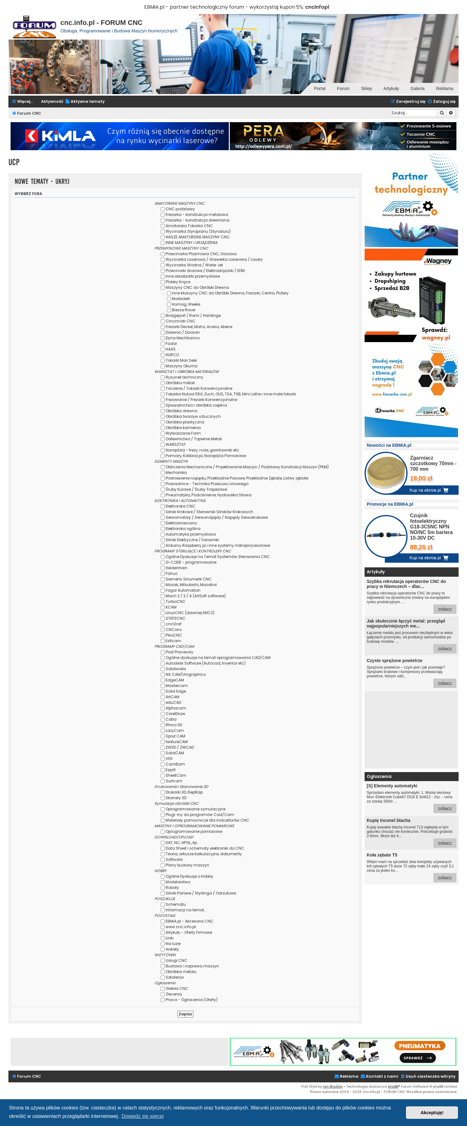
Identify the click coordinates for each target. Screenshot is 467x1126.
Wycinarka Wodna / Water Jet (194, 265)
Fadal (171, 343)
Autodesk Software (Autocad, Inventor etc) (206, 663)
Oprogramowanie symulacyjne (195, 809)
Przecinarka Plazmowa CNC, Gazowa (201, 253)
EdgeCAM (175, 680)
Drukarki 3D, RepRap (184, 792)
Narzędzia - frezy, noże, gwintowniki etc (202, 450)
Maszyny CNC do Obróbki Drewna (197, 287)
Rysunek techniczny (184, 377)
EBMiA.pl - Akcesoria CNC (190, 921)
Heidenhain (176, 567)
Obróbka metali (180, 382)
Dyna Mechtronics (183, 338)
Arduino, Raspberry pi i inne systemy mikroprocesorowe (218, 545)
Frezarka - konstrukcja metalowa (197, 214)
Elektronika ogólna (183, 528)
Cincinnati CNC (181, 321)
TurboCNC (176, 601)
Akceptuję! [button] (432, 1112)
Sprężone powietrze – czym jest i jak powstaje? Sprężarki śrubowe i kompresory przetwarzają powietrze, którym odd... (411, 673)
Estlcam (173, 640)
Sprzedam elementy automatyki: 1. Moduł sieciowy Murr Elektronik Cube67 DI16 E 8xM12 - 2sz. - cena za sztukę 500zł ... (411, 798)
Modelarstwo (178, 882)
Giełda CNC (177, 988)
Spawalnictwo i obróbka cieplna (196, 405)
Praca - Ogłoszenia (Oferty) (192, 999)
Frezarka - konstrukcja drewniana (197, 220)
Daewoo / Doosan (183, 332)
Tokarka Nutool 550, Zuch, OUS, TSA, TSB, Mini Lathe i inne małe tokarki (231, 394)
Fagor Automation (183, 590)
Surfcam (174, 781)
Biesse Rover (184, 310)
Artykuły (391, 88)
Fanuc (172, 573)
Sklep (366, 88)
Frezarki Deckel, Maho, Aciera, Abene (199, 326)
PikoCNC (174, 635)
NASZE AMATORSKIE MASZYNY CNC (198, 237)
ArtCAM (172, 696)
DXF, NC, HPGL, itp (181, 842)
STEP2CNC (176, 618)
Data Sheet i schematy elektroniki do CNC (205, 848)
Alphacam (176, 708)
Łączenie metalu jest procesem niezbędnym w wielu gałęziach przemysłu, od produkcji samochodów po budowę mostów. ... (411, 635)
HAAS (171, 349)
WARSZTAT (176, 444)
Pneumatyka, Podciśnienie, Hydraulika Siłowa (209, 495)
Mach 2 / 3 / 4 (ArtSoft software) (196, 596)
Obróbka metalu (181, 971)
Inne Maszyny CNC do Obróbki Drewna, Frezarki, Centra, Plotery (230, 293)
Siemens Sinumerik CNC (189, 579)
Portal (320, 88)
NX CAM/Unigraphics (186, 674)
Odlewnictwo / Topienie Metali (194, 438)
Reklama (444, 88)
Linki (169, 938)
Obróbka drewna (181, 410)
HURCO (172, 354)
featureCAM (177, 741)
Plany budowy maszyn (187, 865)
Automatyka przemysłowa (191, 534)
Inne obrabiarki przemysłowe (193, 276)
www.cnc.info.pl (181, 926)
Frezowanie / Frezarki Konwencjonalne (201, 399)
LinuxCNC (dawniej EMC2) (190, 612)
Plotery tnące (178, 281)
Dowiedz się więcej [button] (142, 1116)
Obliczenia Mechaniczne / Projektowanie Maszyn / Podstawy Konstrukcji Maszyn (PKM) (247, 467)
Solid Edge (176, 691)
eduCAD (173, 702)
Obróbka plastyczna (185, 422)
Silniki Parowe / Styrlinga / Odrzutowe (201, 893)
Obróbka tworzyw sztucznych (193, 416)
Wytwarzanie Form (183, 433)
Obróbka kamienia (183, 427)
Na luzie (173, 943)
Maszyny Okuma (181, 366)
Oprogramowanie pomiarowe (194, 831)
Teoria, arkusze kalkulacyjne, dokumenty (204, 853)
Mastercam (177, 685)
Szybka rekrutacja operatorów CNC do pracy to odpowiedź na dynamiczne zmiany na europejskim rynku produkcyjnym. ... (411, 596)
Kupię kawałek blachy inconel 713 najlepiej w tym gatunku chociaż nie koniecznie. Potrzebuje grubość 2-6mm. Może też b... (411, 833)
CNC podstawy (180, 209)
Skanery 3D (176, 797)
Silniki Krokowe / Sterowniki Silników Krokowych (209, 511)
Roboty (172, 887)
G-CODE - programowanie (191, 562)
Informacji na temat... (186, 910)
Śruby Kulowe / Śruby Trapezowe (196, 489)
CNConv (174, 629)
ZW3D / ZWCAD (180, 747)
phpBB (393, 1086)
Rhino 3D (174, 725)
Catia (171, 719)
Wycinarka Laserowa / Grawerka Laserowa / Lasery (214, 259)
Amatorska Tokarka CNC (189, 225)
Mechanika (176, 472)
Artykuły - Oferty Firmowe (189, 932)
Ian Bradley (333, 1086)
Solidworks (176, 668)
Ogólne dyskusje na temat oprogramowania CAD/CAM (218, 657)
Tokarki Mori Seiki (181, 360)
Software (174, 859)
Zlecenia (174, 994)
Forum (343, 88)
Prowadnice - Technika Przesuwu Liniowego (207, 483)
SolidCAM (175, 753)
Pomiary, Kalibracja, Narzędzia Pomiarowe (206, 455)
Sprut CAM (175, 736)
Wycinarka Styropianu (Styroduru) (198, 231)
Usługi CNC (176, 960)
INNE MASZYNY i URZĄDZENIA (192, 242)
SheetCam (176, 775)
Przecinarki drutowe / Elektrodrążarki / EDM (205, 270)
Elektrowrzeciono (181, 523)
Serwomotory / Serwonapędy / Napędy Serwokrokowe (217, 517)
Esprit (171, 769)
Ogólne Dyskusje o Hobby (189, 876)
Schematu (176, 904)
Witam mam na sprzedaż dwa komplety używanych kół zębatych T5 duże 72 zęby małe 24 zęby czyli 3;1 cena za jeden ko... (411, 867)
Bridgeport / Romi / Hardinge (193, 315)
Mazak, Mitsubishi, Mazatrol (191, 584)
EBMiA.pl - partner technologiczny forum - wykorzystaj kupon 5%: (224, 7)
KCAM (171, 607)
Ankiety (172, 949)
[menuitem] (85, 102)
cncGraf (174, 624)
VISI (169, 758)
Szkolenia (175, 977)
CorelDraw (175, 713)
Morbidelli (181, 298)
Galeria (418, 88)
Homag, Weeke (186, 304)
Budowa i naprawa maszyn (192, 966)
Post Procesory (179, 652)
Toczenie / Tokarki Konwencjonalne (199, 388)
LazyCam (175, 730)
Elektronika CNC (181, 506)
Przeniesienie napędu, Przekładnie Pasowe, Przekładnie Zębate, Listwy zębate (237, 478)
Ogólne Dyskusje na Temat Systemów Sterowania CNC (218, 556)
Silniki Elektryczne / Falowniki (192, 539)
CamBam (175, 764)
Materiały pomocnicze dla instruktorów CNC (207, 820)
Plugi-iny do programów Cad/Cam (200, 814)
